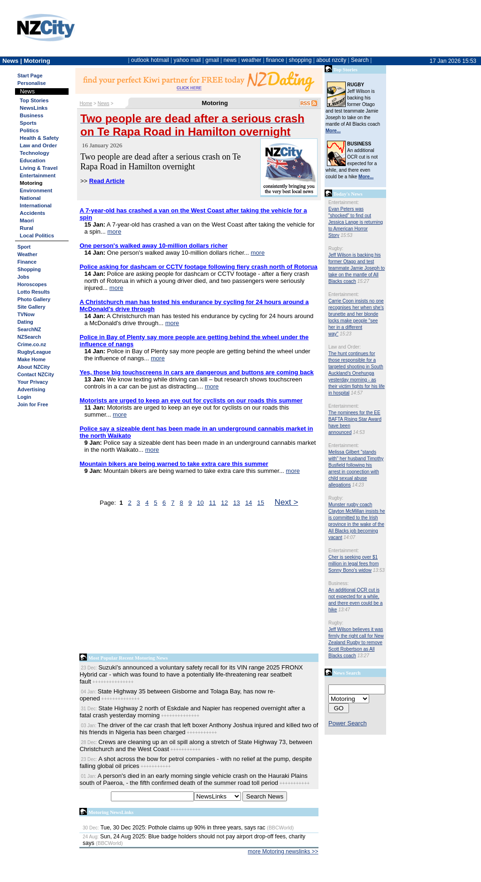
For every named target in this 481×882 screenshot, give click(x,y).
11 (212, 502)
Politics (29, 130)
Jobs (23, 277)
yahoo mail (187, 60)
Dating (25, 322)
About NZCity (33, 367)
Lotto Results (33, 292)
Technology (34, 153)
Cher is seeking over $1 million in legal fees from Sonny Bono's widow (353, 564)
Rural (26, 228)
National (30, 198)
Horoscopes (32, 284)
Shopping (29, 269)
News (103, 103)
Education (33, 160)
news (230, 60)
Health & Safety (39, 138)
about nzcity (331, 60)
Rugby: (335, 248)
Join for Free (32, 404)
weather (251, 60)
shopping (300, 60)
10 (200, 502)
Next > (286, 502)
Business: (338, 583)
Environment (36, 190)
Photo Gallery (33, 299)
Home (86, 103)
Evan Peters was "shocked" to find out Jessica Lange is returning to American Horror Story (355, 222)
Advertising (31, 389)
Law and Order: (344, 347)
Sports (28, 123)
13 (236, 502)
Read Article (106, 180)
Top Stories (34, 100)
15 (260, 502)
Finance (27, 262)
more (115, 231)
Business (31, 115)
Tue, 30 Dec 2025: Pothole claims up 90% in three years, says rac (174, 827)
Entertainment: (343, 202)
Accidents (32, 213)
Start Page (29, 75)
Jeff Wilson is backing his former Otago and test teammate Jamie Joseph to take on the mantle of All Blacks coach (356, 268)
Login (24, 397)
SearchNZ (29, 329)
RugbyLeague (34, 352)
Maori (27, 220)
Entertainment (37, 175)
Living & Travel (39, 168)
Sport (24, 247)
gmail (212, 60)
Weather (27, 254)
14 (248, 502)
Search (360, 60)
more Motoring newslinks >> (283, 851)
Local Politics (37, 235)
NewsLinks (33, 108)
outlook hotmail (150, 60)
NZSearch (29, 337)
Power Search (347, 723)
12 (224, 502)
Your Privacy (32, 382)
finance (275, 60)
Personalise (31, 83)
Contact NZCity (35, 374)
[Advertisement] (199, 582)
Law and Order (38, 145)
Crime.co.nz (31, 344)
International (36, 205)
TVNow (26, 314)
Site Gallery (31, 307)
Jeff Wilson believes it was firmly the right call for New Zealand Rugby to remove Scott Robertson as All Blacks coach (356, 642)
